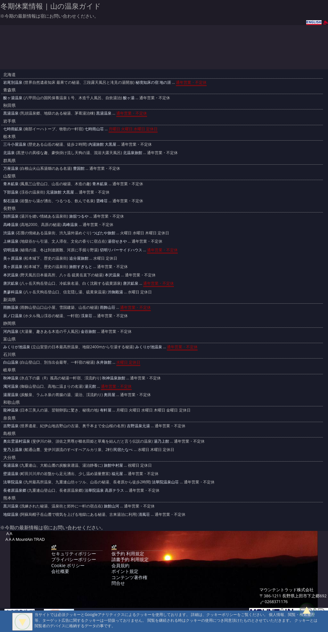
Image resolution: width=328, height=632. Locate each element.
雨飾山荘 (107, 307)
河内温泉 (11, 331)
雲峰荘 (102, 200)
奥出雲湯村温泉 (16, 441)
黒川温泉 (11, 506)
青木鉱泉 (11, 183)
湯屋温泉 (11, 394)
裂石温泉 (11, 200)
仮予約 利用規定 (127, 553)
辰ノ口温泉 (12, 315)
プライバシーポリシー (73, 559)
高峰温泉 (11, 224)
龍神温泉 (11, 410)
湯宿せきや (117, 241)
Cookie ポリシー (68, 565)
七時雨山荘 (94, 129)
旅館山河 (111, 506)
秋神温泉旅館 (113, 378)
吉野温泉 (11, 426)
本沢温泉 (11, 275)
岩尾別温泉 (12, 82)
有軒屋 (105, 410)
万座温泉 (11, 168)
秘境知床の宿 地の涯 (153, 82)
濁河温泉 (11, 386)
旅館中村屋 (113, 465)
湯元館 (90, 386)
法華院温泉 (12, 482)
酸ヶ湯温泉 (12, 97)
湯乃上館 (161, 441)
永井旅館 (103, 362)
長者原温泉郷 (14, 490)
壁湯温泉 (11, 473)
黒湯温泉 (11, 113)
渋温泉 (9, 233)
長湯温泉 (11, 465)
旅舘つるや (78, 216)
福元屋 (117, 473)
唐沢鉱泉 (11, 283)
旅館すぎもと (80, 266)
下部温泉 (11, 192)
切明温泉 (11, 250)
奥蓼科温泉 (12, 292)
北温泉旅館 (132, 152)
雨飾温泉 (11, 307)
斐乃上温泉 (12, 449)
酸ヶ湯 (129, 97)
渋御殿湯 (115, 292)
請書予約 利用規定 (130, 559)
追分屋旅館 (78, 258)
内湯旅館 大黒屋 (102, 144)
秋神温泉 (11, 378)
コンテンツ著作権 (129, 577)
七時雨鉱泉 (12, 129)
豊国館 (79, 168)
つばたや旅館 (103, 233)
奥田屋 (109, 394)
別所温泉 (11, 216)
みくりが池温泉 (16, 347)
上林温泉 (11, 241)
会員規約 (120, 565)
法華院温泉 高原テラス (104, 490)
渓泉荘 (86, 315)
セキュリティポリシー (73, 553)
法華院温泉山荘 (165, 482)
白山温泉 (11, 362)
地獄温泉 (11, 514)
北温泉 (9, 152)
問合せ (118, 583)
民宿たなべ (123, 449)
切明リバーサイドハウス (121, 250)
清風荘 (144, 514)
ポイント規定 (124, 571)
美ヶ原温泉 (12, 258)
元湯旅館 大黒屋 (60, 192)
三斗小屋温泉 (14, 144)
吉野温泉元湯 (138, 426)
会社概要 (60, 571)
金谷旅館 (88, 331)
